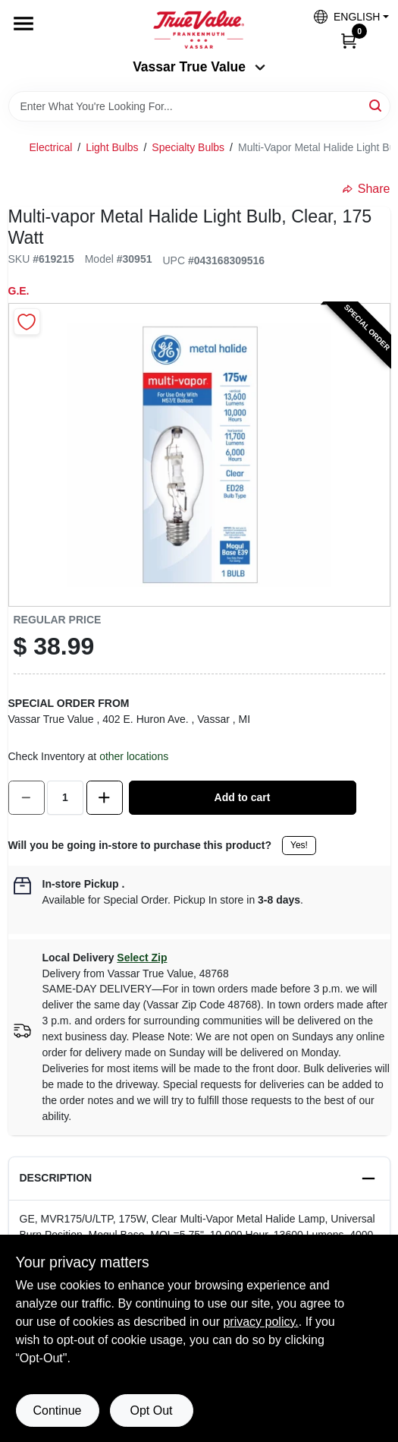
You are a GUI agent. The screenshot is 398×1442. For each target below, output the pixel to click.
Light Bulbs (112, 147)
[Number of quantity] (65, 798)
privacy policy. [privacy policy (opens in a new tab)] (260, 1321)
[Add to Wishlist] (27, 321)
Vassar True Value (199, 66)
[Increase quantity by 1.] (104, 798)
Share (366, 188)
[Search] (376, 105)
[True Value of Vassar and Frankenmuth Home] (198, 30)
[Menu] (23, 23)
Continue (57, 1410)
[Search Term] (199, 106)
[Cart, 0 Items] (348, 40)
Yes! (299, 845)
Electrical (51, 147)
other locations (133, 756)
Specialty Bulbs (188, 147)
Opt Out (151, 1410)
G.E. (19, 291)
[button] (345, 16)
